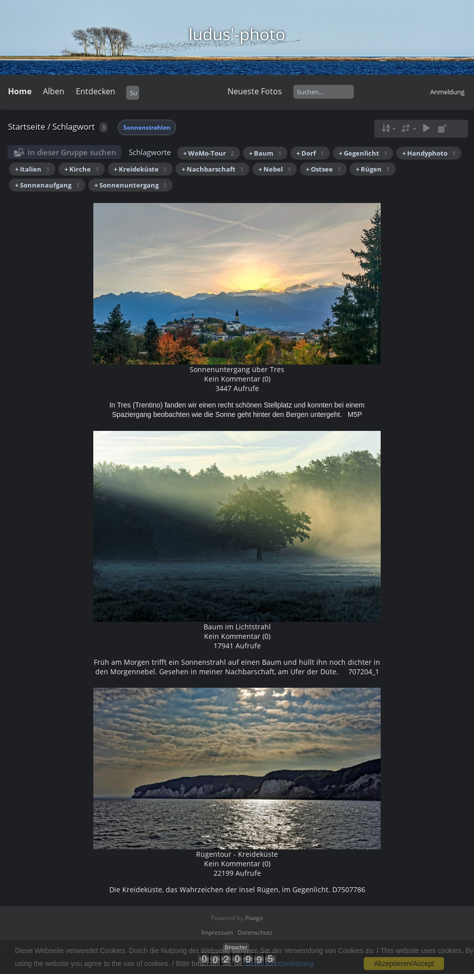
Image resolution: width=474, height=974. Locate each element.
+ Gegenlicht (363, 153)
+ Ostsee (323, 169)
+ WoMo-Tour (208, 153)
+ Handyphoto (429, 153)
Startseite (26, 126)
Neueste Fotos (255, 91)
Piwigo (254, 918)
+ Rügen (373, 169)
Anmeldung (447, 91)
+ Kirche (81, 169)
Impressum (217, 932)
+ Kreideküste (140, 169)
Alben (53, 91)
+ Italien (32, 169)
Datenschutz (254, 932)
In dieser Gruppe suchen (71, 152)
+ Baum (265, 153)
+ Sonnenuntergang (130, 185)
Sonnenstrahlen (147, 127)
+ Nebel (274, 169)
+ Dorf (310, 153)
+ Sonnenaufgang (47, 185)
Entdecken (95, 91)
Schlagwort (73, 126)
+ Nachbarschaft (212, 169)
